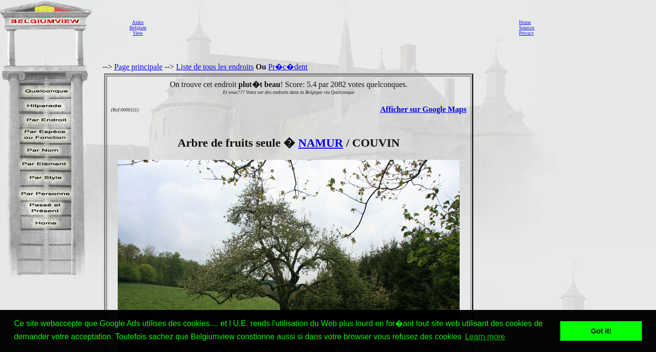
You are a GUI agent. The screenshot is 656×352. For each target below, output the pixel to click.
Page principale (138, 67)
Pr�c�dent (288, 67)
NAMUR (320, 142)
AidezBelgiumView (137, 28)
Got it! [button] (601, 331)
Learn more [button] (485, 336)
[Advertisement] (330, 27)
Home (524, 22)
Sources (526, 27)
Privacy (526, 33)
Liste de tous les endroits (215, 67)
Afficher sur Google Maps (423, 109)
